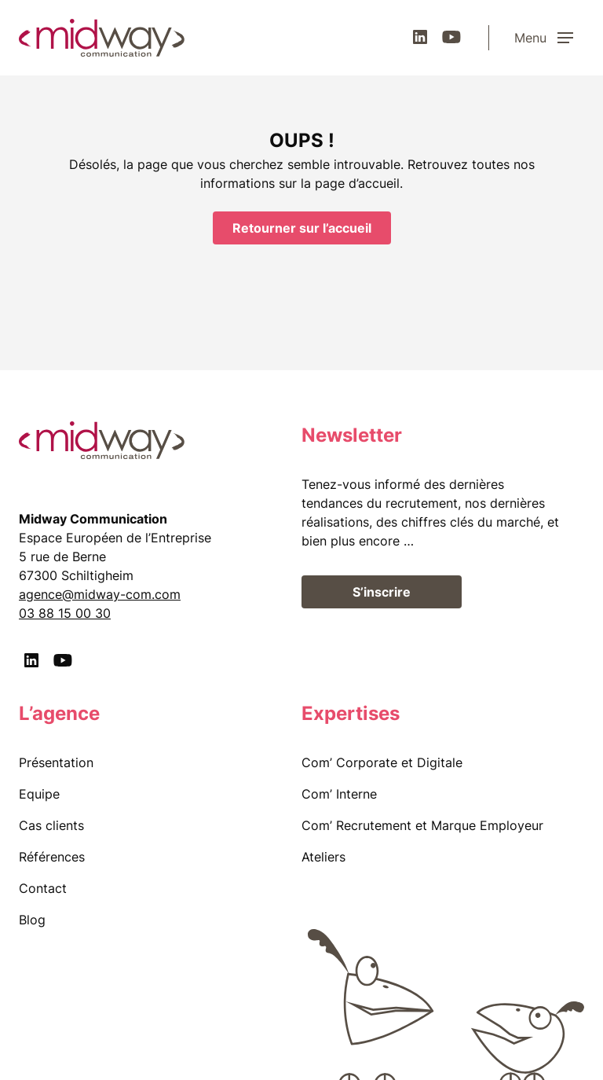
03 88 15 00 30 (65, 613)
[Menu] (549, 38)
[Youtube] (451, 37)
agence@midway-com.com (100, 594)
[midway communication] (102, 38)
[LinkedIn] (420, 37)
